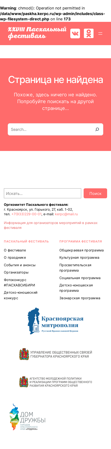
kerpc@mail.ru (66, 214)
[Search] (97, 129)
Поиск (95, 193)
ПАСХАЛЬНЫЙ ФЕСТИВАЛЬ (26, 241)
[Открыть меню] (100, 33)
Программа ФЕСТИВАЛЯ (80, 241)
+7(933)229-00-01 (26, 214)
